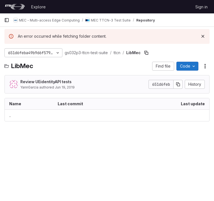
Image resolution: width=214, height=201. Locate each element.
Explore (38, 6)
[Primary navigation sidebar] (6, 20)
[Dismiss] (203, 36)
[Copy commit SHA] (178, 84)
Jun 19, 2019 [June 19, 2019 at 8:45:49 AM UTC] (65, 87)
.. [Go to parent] (10, 115)
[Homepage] (15, 6)
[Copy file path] (146, 52)
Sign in (201, 6)
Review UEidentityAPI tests (46, 81)
